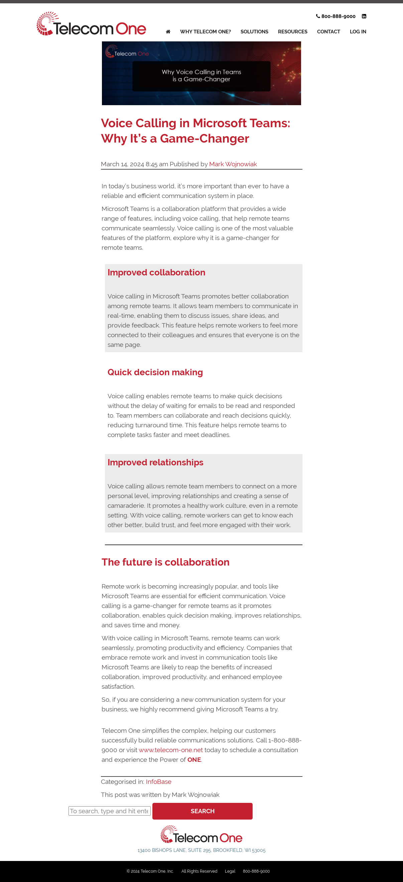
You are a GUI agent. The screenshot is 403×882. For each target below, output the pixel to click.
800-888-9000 (336, 16)
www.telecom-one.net (171, 749)
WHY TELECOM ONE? (205, 32)
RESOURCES (292, 32)
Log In (358, 32)
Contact (328, 32)
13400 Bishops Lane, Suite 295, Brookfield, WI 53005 (202, 850)
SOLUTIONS (254, 32)
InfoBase (158, 781)
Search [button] (203, 811)
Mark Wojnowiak (233, 164)
